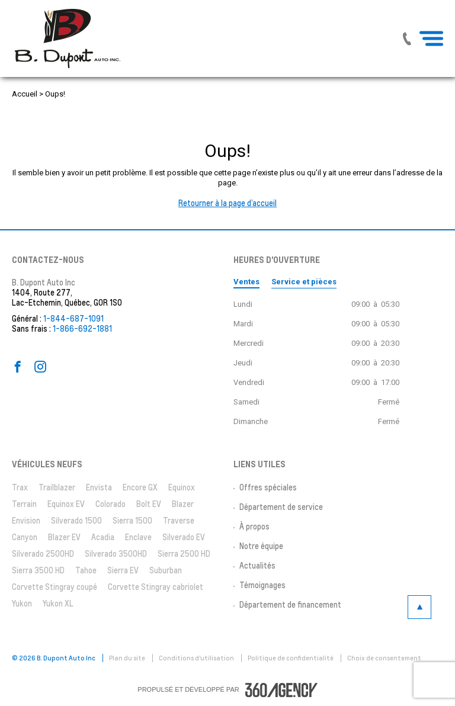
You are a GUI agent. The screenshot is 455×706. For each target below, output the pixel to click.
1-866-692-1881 (82, 328)
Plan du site (127, 658)
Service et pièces (304, 281)
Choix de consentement (384, 658)
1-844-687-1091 (73, 318)
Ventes (246, 281)
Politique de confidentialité (291, 658)
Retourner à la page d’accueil (227, 203)
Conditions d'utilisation (197, 658)
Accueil (24, 93)
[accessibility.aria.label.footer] (281, 690)
